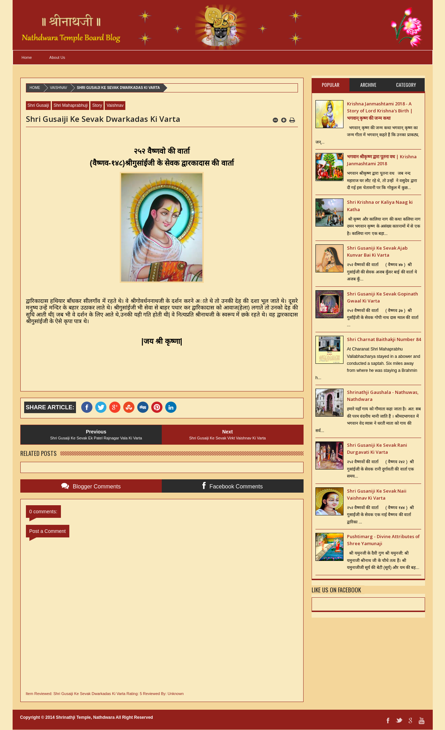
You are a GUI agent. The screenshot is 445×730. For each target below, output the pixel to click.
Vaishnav (58, 88)
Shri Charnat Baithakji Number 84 (384, 339)
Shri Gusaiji (38, 105)
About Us (57, 57)
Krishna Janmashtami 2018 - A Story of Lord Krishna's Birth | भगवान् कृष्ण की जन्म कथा (380, 110)
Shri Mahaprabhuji (71, 105)
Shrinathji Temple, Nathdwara (85, 717)
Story (97, 105)
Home (27, 57)
